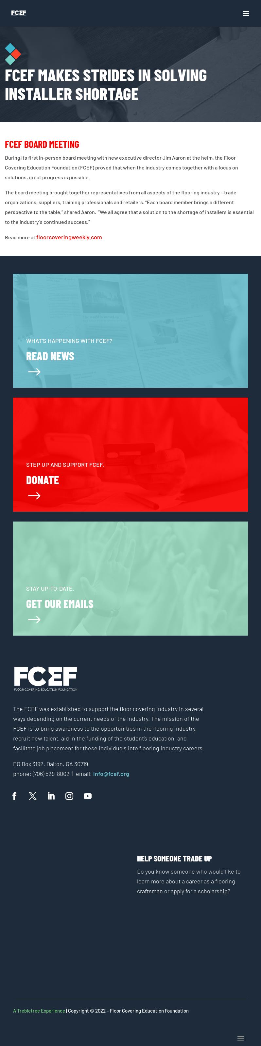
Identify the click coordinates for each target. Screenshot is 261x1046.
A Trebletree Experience (39, 1011)
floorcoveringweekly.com (69, 237)
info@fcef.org (110, 773)
